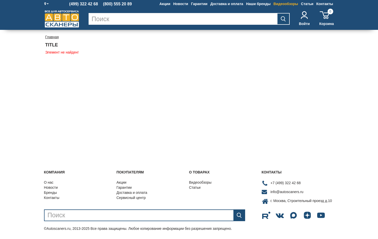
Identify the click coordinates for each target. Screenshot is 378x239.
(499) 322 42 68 (83, 4)
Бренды (50, 193)
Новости (180, 4)
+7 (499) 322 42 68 (286, 183)
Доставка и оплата (226, 4)
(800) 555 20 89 (117, 4)
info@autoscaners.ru (287, 192)
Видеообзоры (285, 4)
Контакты (324, 4)
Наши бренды (258, 4)
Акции (164, 4)
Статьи (307, 4)
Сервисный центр (131, 198)
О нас (48, 182)
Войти (304, 18)
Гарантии (199, 4)
